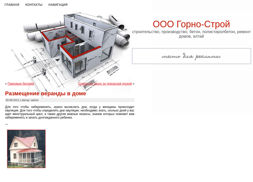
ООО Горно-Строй (191, 24)
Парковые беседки (21, 83)
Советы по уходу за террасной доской (105, 83)
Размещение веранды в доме (45, 93)
